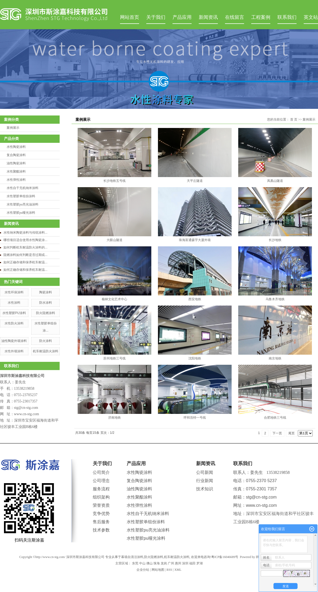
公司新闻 (204, 472)
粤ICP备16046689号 (224, 557)
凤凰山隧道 (275, 181)
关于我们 (155, 17)
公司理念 (101, 480)
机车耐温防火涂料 (45, 351)
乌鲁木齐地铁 (275, 299)
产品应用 (182, 17)
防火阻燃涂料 (45, 313)
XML (178, 570)
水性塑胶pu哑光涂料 (21, 213)
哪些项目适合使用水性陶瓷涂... (25, 240)
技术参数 (101, 530)
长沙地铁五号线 (114, 181)
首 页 (293, 119)
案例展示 (13, 128)
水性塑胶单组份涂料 (21, 196)
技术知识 (204, 489)
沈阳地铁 (194, 358)
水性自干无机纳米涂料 (22, 188)
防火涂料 (45, 341)
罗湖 (199, 563)
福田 (192, 563)
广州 (171, 563)
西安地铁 (194, 299)
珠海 (156, 563)
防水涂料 (45, 302)
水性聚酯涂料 (16, 171)
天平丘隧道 (195, 181)
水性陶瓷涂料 (16, 147)
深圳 (185, 563)
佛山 (149, 563)
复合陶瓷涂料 (16, 155)
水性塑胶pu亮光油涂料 (22, 204)
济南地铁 (114, 417)
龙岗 (164, 563)
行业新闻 (204, 480)
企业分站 (142, 570)
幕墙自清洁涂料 (132, 557)
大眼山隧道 (114, 240)
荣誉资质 (101, 505)
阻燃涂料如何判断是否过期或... (25, 255)
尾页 (291, 433)
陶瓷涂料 (45, 292)
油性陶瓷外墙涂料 (14, 341)
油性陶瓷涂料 (16, 163)
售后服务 (101, 522)
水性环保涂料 (14, 292)
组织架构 (101, 497)
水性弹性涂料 (16, 180)
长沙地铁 (275, 240)
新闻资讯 (208, 17)
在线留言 (234, 17)
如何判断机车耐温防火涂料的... (25, 247)
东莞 (135, 563)
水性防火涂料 (14, 323)
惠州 (178, 563)
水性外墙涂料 (14, 351)
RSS (169, 570)
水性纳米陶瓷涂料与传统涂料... (25, 232)
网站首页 (129, 17)
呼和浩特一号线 (195, 417)
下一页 (277, 433)
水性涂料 (14, 302)
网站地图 (158, 570)
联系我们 (287, 17)
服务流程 (101, 489)
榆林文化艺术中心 (114, 299)
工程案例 (260, 17)
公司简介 (101, 472)
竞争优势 (101, 513)
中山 (142, 563)
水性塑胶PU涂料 (14, 313)
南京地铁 (275, 358)
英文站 (311, 17)
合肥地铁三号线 (275, 417)
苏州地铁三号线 (114, 358)
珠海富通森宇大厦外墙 (195, 240)
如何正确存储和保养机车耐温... (25, 262)
